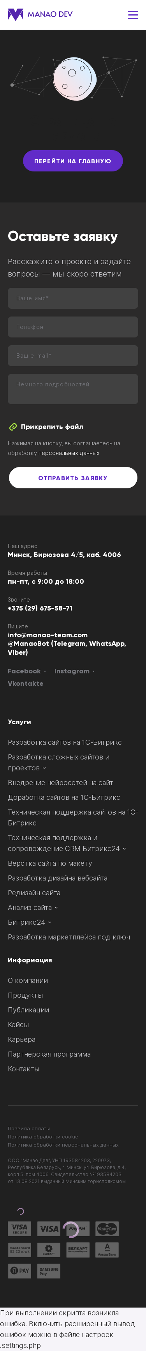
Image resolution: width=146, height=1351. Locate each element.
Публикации (28, 1010)
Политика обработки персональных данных (63, 1145)
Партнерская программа (49, 1054)
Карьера (21, 1039)
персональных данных (69, 453)
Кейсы (18, 1025)
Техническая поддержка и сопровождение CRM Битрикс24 (67, 843)
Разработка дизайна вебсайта (57, 878)
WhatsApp (106, 643)
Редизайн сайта (34, 893)
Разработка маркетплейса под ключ (69, 937)
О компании (28, 980)
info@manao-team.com (48, 635)
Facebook (24, 671)
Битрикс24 (29, 922)
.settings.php (20, 1345)
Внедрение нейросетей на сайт (61, 782)
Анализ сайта (33, 907)
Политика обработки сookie (43, 1136)
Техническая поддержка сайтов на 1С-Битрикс (73, 817)
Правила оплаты (29, 1128)
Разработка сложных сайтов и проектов (58, 762)
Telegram (69, 643)
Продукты (25, 995)
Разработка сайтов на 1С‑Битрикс (65, 742)
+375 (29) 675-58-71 (40, 608)
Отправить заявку (72, 479)
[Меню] (133, 15)
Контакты (23, 1069)
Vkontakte (26, 683)
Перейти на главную (72, 162)
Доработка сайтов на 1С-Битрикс (64, 797)
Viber (17, 652)
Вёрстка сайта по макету (50, 863)
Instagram (72, 671)
